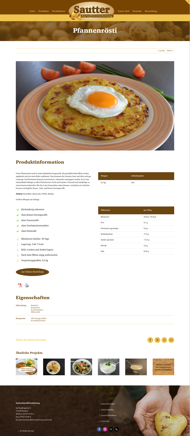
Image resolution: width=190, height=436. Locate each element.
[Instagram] (105, 429)
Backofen (34, 306)
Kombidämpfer (37, 310)
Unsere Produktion (108, 416)
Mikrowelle (35, 312)
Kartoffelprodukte (38, 321)
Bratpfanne (35, 308)
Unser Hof (105, 421)
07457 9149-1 (28, 414)
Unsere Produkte (108, 404)
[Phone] (116, 429)
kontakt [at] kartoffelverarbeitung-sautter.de (34, 420)
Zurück (162, 51)
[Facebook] (99, 429)
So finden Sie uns (27, 431)
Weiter (169, 51)
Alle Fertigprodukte (39, 319)
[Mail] (111, 429)
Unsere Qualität (107, 410)
